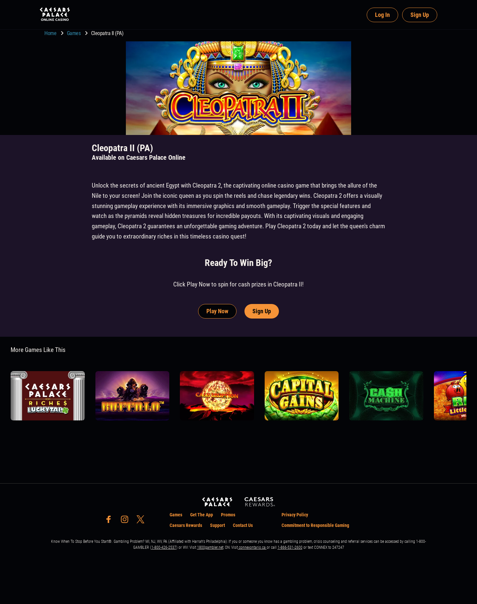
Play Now (217, 311)
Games (74, 33)
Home (51, 33)
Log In (382, 14)
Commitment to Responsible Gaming (315, 525)
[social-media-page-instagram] (126, 521)
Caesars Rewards (186, 525)
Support (217, 525)
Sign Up (419, 14)
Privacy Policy (295, 514)
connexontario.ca (252, 547)
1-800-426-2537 (163, 547)
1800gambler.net (210, 547)
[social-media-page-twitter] (142, 521)
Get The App (201, 514)
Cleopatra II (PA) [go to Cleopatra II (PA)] (107, 33)
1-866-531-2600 (290, 547)
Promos (228, 514)
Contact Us (243, 525)
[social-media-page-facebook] (111, 521)
